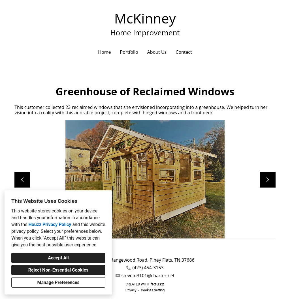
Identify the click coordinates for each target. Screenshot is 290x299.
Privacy (131, 290)
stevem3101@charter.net (148, 275)
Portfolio (129, 52)
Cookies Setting (153, 290)
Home (104, 52)
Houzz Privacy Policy (49, 224)
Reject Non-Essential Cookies (58, 270)
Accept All (58, 258)
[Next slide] (268, 180)
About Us (157, 52)
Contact (184, 52)
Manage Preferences (58, 282)
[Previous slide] (22, 180)
